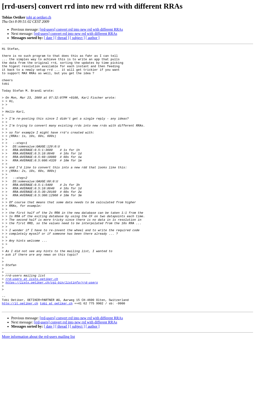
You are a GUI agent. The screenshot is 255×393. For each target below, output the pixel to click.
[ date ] (49, 38)
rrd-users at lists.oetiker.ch (32, 325)
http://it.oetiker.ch (20, 355)
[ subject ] (77, 38)
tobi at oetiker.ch (38, 17)
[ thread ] (62, 38)
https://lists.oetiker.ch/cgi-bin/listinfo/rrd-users (52, 330)
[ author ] (93, 38)
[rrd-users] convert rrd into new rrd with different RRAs (81, 29)
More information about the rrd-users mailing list (38, 389)
